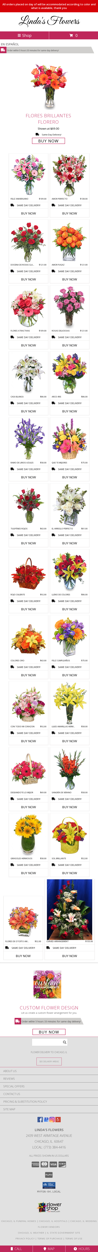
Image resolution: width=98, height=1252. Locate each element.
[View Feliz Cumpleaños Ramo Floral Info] (69, 637)
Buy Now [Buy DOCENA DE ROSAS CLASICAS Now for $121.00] (28, 279)
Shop (25, 35)
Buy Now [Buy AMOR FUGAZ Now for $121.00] (69, 279)
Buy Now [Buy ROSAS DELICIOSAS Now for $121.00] (69, 345)
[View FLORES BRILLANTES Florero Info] (49, 86)
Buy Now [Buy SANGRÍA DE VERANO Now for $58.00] (69, 807)
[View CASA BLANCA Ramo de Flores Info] (28, 373)
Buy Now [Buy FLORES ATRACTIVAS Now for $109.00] (28, 345)
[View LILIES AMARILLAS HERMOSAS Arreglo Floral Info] (69, 703)
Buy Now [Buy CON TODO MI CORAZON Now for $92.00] (28, 741)
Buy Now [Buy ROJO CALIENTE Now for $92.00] (28, 609)
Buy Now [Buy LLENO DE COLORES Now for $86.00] (69, 609)
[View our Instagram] (52, 1121)
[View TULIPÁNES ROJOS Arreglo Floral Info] (28, 505)
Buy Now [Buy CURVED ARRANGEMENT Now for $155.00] (69, 956)
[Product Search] (50, 1042)
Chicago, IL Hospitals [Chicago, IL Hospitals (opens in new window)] (53, 1221)
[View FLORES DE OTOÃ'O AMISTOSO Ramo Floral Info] (23, 918)
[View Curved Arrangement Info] (70, 909)
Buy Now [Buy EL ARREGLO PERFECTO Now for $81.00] (69, 543)
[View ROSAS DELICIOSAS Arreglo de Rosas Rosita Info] (69, 307)
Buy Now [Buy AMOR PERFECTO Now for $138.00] (69, 213)
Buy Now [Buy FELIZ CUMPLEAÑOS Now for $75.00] (69, 675)
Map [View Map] (49, 1249)
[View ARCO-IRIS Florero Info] (69, 373)
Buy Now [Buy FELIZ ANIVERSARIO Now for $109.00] (28, 213)
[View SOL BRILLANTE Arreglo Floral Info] (69, 835)
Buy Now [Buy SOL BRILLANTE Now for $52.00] (69, 873)
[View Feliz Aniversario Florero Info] (28, 175)
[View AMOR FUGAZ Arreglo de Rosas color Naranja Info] (69, 241)
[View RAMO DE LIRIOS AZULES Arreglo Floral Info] (28, 439)
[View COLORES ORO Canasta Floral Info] (28, 637)
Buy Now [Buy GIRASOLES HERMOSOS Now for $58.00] (28, 873)
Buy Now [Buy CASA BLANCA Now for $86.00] (28, 411)
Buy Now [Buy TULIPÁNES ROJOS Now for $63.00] (28, 543)
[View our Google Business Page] (46, 1121)
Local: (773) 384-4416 (49, 1147)
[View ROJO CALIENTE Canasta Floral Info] (28, 571)
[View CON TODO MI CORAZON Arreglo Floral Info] (28, 703)
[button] (49, 1185)
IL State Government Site (63, 1232)
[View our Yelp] (58, 1121)
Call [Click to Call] (16, 1249)
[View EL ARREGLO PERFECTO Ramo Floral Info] (69, 505)
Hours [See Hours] (82, 1249)
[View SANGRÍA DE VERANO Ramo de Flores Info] (69, 769)
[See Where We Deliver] (49, 1061)
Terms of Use (74, 1238)
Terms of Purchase (50, 1238)
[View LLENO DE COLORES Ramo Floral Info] (69, 571)
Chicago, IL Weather (31, 1232)
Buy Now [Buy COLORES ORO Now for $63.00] (28, 675)
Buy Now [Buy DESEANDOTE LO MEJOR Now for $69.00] (28, 807)
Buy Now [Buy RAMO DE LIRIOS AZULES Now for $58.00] (28, 477)
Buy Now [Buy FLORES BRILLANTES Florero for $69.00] (48, 141)
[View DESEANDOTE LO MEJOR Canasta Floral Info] (28, 769)
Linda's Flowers (49, 21)
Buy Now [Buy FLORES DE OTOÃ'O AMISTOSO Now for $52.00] (23, 956)
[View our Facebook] (40, 1121)
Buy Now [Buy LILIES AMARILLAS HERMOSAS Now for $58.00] (69, 741)
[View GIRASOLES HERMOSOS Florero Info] (28, 835)
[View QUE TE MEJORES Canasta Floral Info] (69, 439)
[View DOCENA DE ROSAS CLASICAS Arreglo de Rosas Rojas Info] (28, 241)
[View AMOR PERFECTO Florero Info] (69, 175)
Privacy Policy (25, 1238)
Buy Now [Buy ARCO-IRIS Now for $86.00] (69, 411)
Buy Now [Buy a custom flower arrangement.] (49, 1032)
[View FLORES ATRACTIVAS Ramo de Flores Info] (28, 307)
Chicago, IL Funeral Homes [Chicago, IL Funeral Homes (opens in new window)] (18, 1221)
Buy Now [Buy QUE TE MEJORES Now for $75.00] (69, 477)
